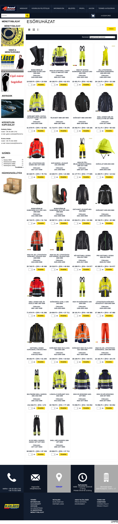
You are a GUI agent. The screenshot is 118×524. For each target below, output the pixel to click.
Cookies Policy (103, 504)
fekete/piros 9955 (9, 164)
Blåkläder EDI (58, 502)
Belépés (71, 8)
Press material (81, 502)
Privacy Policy (102, 506)
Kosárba (41, 84)
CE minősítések (36, 510)
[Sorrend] (102, 37)
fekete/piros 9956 (9, 165)
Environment (80, 504)
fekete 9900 (8, 160)
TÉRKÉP (59, 487)
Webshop (23, 8)
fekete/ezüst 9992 (10, 162)
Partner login (58, 504)
